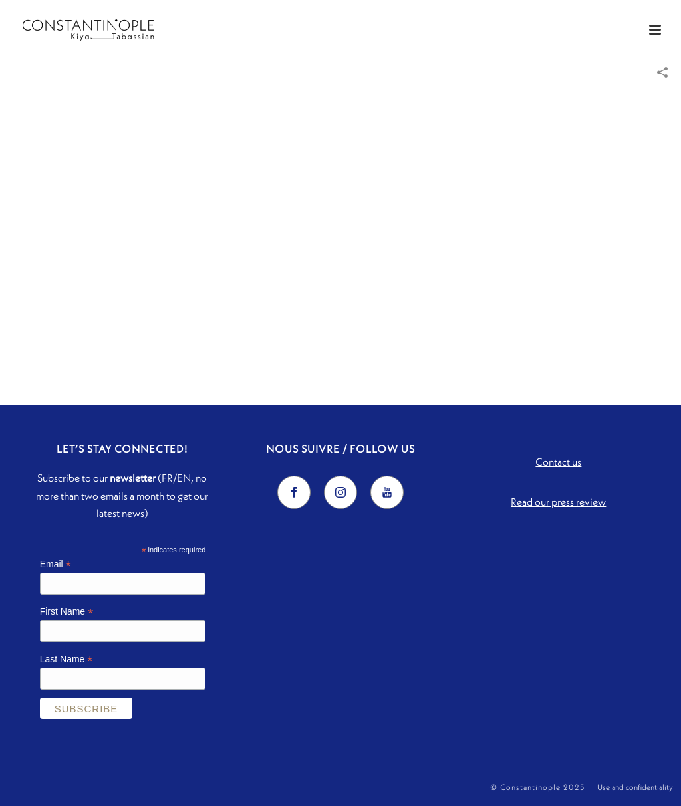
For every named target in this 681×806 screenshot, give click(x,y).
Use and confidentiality (635, 787)
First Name (67, 611)
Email (55, 564)
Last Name (66, 659)
